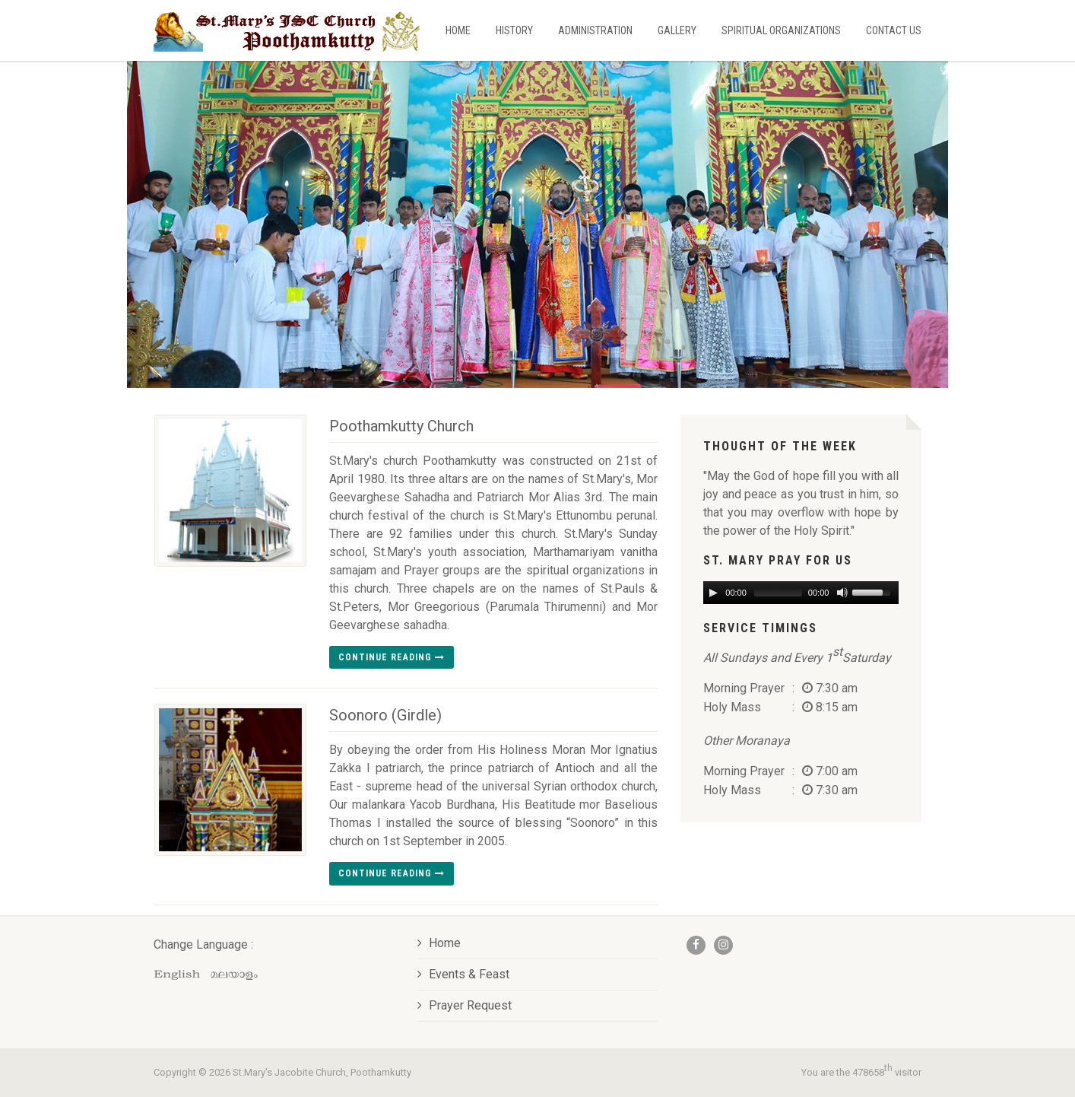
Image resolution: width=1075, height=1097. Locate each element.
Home (458, 30)
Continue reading (391, 657)
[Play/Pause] (713, 593)
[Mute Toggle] (841, 593)
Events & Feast (463, 974)
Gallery (677, 30)
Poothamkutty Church (401, 426)
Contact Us (893, 30)
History (514, 30)
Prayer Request (464, 1005)
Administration (595, 30)
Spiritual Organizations (781, 30)
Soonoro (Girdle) (385, 715)
